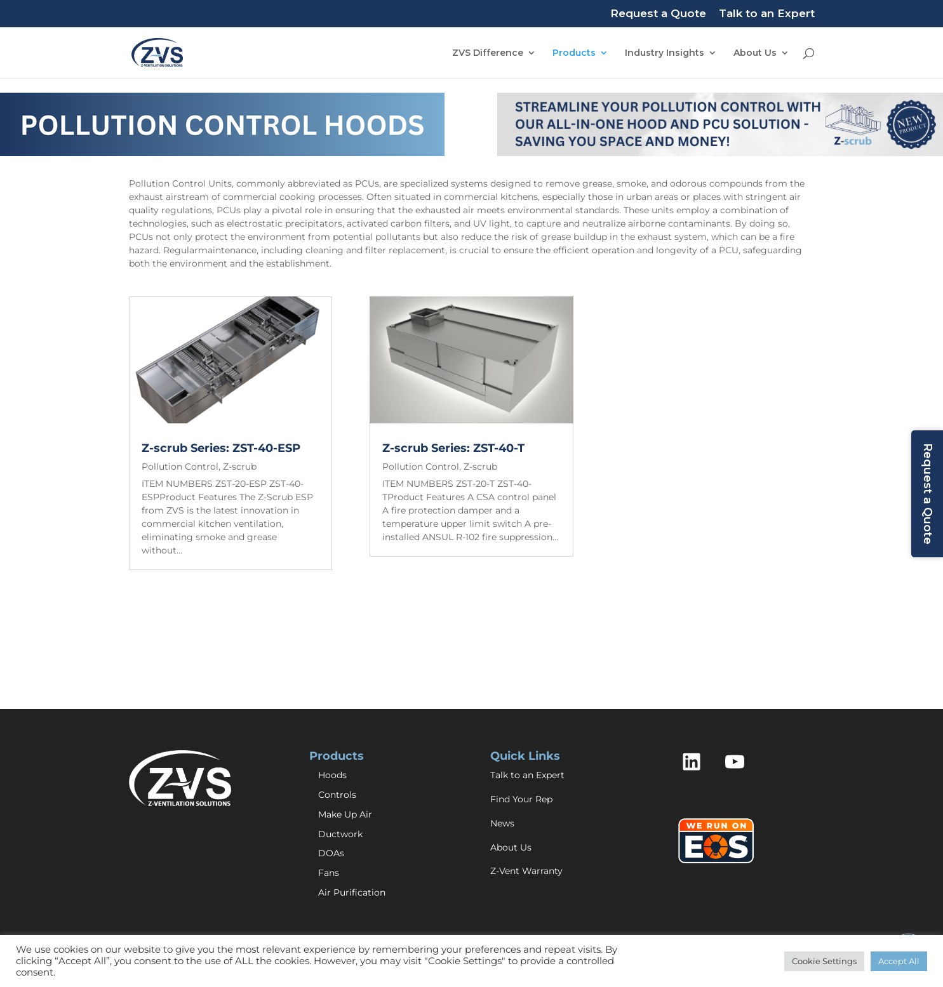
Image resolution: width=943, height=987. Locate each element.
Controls (337, 794)
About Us (755, 53)
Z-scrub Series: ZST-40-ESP (221, 448)
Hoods (332, 775)
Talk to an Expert (767, 14)
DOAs (331, 853)
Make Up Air (345, 814)
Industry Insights (664, 53)
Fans (328, 872)
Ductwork (340, 834)
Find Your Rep (521, 799)
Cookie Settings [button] (824, 961)
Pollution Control (180, 466)
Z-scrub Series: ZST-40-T (453, 448)
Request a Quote (658, 14)
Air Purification (351, 892)
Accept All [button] (899, 961)
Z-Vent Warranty (526, 871)
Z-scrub (240, 466)
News (502, 823)
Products (574, 53)
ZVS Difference (487, 53)
